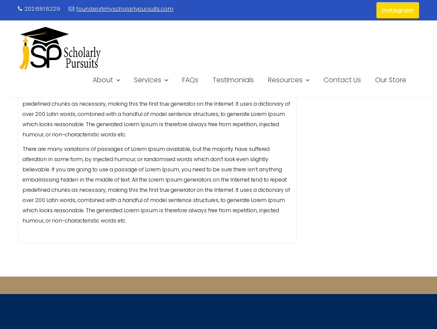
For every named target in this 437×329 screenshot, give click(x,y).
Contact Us (342, 80)
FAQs (190, 80)
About (103, 80)
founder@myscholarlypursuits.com (121, 9)
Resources (285, 80)
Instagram (398, 10)
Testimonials (233, 80)
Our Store (390, 80)
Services (147, 80)
